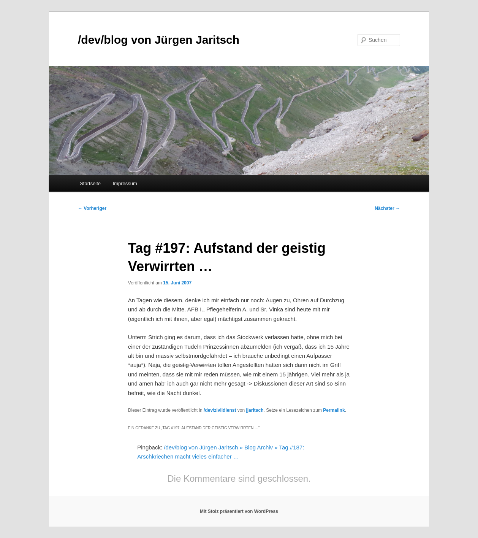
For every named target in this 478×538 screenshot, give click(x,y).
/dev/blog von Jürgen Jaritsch (158, 39)
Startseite (90, 183)
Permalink (334, 410)
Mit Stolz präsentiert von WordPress (239, 511)
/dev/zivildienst (220, 410)
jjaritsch (254, 410)
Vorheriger (92, 208)
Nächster (387, 208)
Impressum (125, 183)
